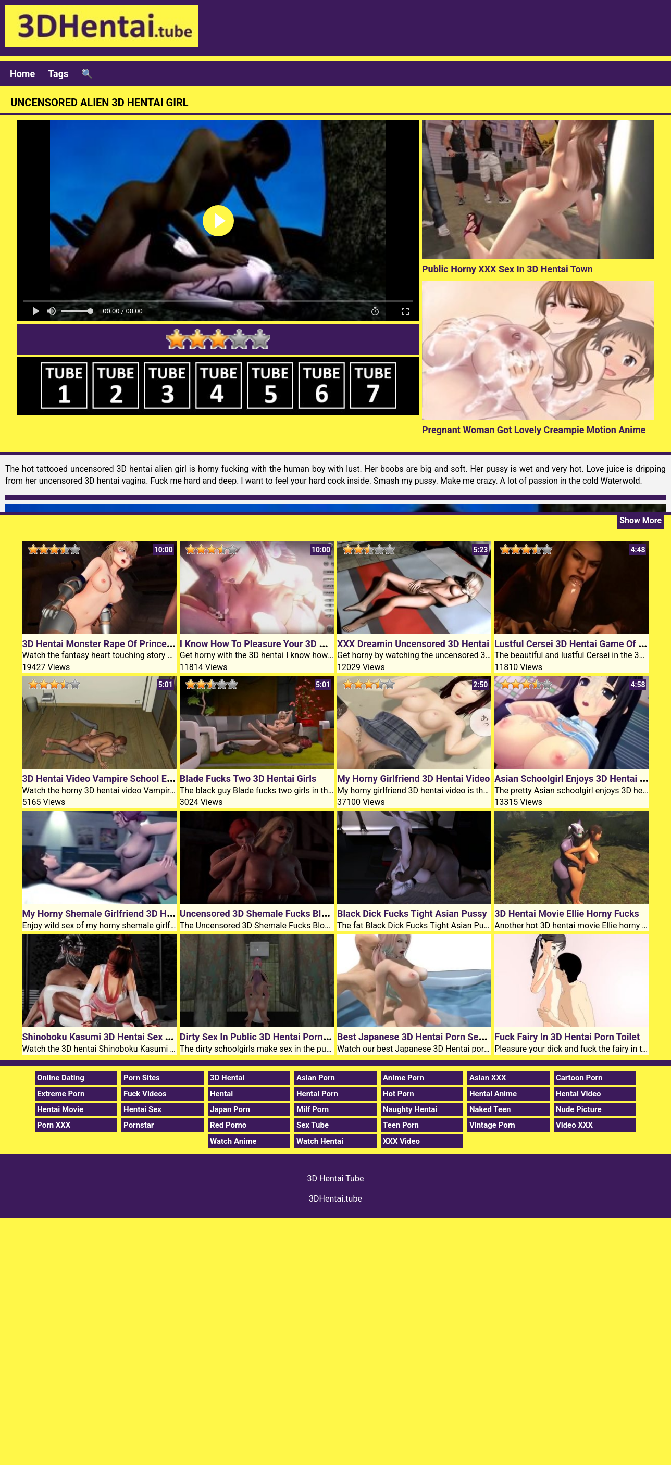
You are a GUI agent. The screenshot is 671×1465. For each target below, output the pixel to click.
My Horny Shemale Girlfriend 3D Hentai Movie (119, 913)
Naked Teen (490, 1109)
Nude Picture (579, 1109)
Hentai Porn (317, 1093)
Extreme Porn (60, 1093)
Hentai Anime (493, 1093)
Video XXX (574, 1125)
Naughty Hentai (410, 1109)
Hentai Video (578, 1093)
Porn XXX (53, 1125)
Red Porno (228, 1125)
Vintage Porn (492, 1125)
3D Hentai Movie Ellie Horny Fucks (566, 913)
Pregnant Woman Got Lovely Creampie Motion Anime (533, 429)
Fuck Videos (145, 1093)
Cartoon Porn (579, 1077)
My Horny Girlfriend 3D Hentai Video (413, 778)
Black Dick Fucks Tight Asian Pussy (412, 913)
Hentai (221, 1093)
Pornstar (138, 1125)
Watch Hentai (319, 1141)
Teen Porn (401, 1125)
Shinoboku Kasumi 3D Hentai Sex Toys (103, 1036)
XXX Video (401, 1141)
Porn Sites (141, 1077)
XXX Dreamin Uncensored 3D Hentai (413, 643)
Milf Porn (312, 1109)
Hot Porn (398, 1093)
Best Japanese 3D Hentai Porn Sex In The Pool (435, 1036)
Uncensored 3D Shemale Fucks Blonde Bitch (273, 913)
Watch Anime (233, 1141)
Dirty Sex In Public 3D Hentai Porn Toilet (264, 1036)
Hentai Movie (60, 1109)
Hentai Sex (142, 1109)
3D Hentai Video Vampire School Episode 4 (112, 778)
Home (22, 73)
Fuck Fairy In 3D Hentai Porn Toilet (567, 1036)
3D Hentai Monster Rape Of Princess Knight (114, 643)
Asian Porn (315, 1077)
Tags (58, 73)
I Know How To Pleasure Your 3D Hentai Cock (275, 643)
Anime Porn (403, 1077)
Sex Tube (312, 1125)
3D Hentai (227, 1077)
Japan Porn (230, 1109)
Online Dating (60, 1077)
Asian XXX (487, 1077)
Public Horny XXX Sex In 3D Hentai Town (507, 268)
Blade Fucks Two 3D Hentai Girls (248, 778)
